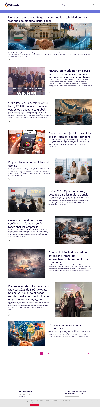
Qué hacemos (29, 5)
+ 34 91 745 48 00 (23, 399)
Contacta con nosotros (72, 396)
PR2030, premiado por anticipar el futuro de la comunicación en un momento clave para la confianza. (69, 75)
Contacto (71, 5)
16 (57, 365)
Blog (63, 5)
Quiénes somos (54, 5)
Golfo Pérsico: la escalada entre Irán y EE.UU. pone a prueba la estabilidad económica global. (28, 109)
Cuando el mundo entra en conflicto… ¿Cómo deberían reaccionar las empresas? (25, 230)
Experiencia (42, 5)
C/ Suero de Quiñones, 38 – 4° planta (27, 394)
